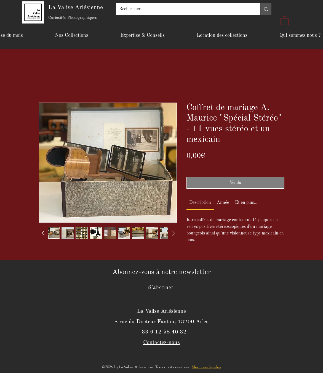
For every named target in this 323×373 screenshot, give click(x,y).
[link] (200, 202)
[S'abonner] (161, 287)
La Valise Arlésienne (75, 7)
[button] (285, 20)
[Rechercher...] (184, 9)
